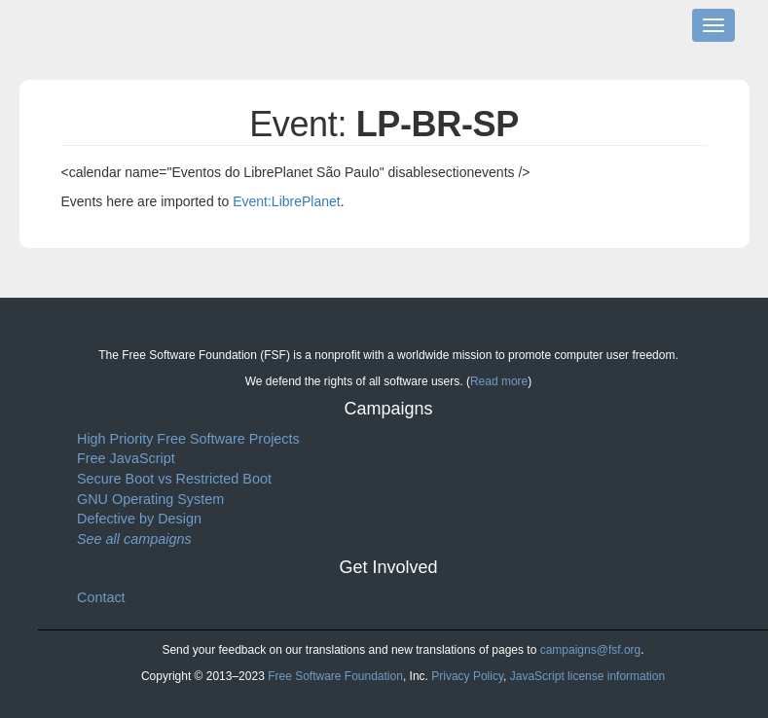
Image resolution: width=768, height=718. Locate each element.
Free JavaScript (126, 458)
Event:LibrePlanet (287, 201)
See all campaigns (134, 539)
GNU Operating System (150, 499)
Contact (101, 597)
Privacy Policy (467, 676)
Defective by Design (139, 518)
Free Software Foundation (335, 676)
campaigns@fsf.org (590, 650)
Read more (499, 381)
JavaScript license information (587, 676)
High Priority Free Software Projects (188, 439)
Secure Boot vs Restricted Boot (174, 478)
